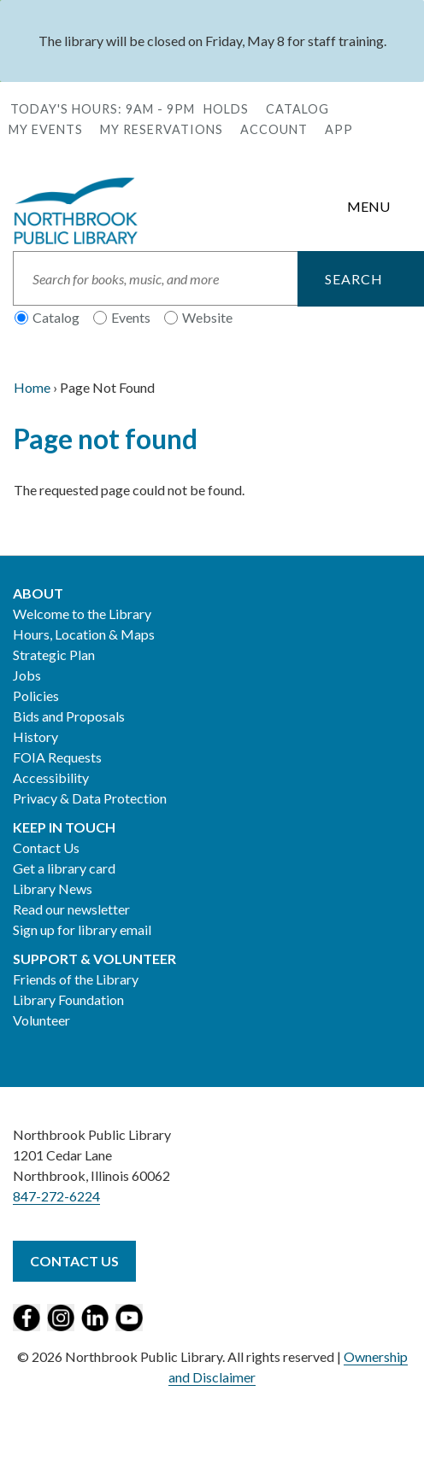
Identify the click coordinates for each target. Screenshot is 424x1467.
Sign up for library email (82, 929)
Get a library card (64, 868)
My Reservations (161, 129)
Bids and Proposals (69, 716)
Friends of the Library (75, 979)
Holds (226, 109)
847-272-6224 (56, 1196)
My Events (46, 129)
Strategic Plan (54, 654)
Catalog (297, 109)
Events (130, 317)
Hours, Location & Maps (84, 634)
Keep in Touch (64, 827)
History (35, 736)
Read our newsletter (71, 909)
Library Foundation (68, 999)
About (38, 593)
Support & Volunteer (94, 958)
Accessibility (51, 777)
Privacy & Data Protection (90, 798)
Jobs (27, 675)
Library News (52, 888)
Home (32, 387)
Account (274, 129)
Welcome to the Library (82, 613)
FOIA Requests (57, 757)
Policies (36, 695)
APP (339, 129)
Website (207, 317)
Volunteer (41, 1020)
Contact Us (46, 847)
